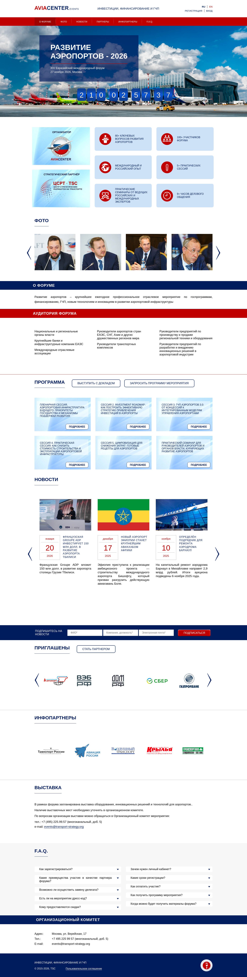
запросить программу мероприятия (159, 383)
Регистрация (193, 10)
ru (203, 6)
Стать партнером (96, 649)
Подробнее (77, 426)
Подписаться (194, 632)
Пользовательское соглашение (84, 968)
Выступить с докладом (96, 383)
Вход (209, 10)
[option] (123, 72)
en (211, 6)
